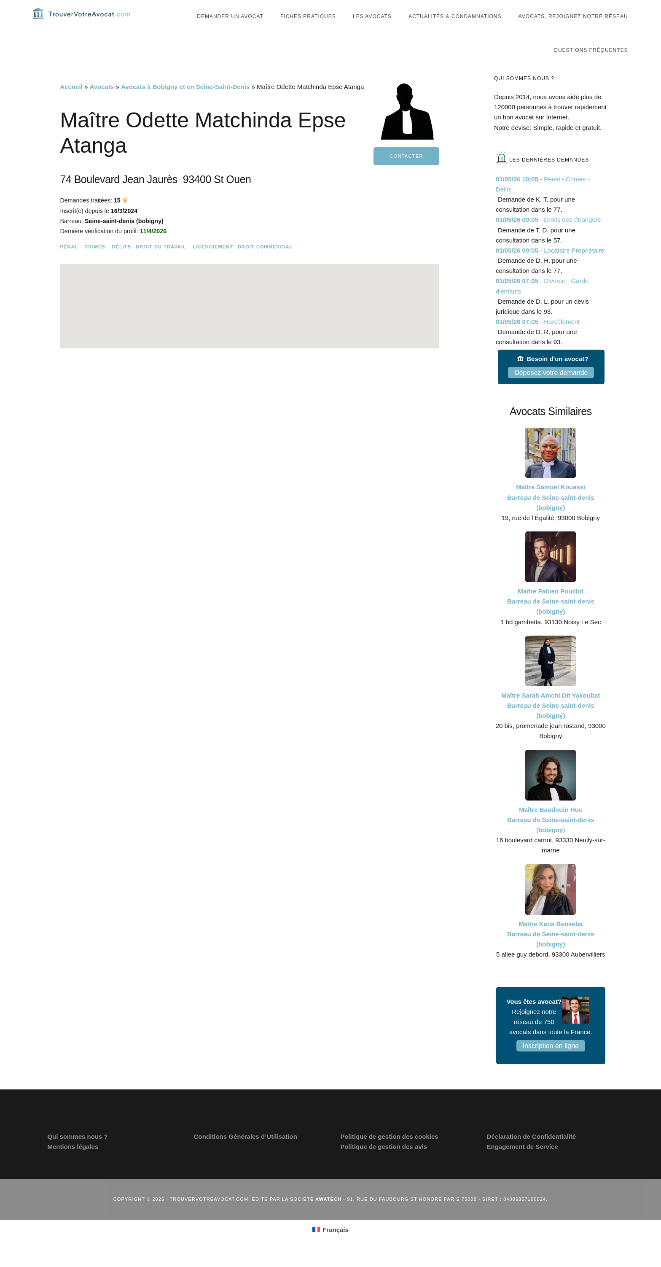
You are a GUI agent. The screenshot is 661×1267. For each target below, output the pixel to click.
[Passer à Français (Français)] (330, 1245)
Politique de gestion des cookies (389, 1152)
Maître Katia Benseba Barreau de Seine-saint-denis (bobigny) (550, 949)
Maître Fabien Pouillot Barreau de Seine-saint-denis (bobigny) (550, 617)
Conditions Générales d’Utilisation (245, 1152)
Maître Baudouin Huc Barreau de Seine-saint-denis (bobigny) (550, 835)
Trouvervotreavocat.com (83, 21)
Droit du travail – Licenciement (184, 275)
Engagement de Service (522, 1162)
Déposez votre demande (551, 388)
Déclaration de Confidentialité (531, 1152)
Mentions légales (72, 1162)
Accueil (71, 102)
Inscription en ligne (551, 1061)
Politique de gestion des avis (383, 1162)
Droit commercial (265, 275)
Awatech (328, 1215)
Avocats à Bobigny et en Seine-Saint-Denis (185, 102)
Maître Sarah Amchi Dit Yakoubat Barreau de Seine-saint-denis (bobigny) (550, 721)
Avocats (101, 102)
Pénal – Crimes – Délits (95, 275)
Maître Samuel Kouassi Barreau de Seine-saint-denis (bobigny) (550, 513)
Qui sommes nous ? (77, 1152)
